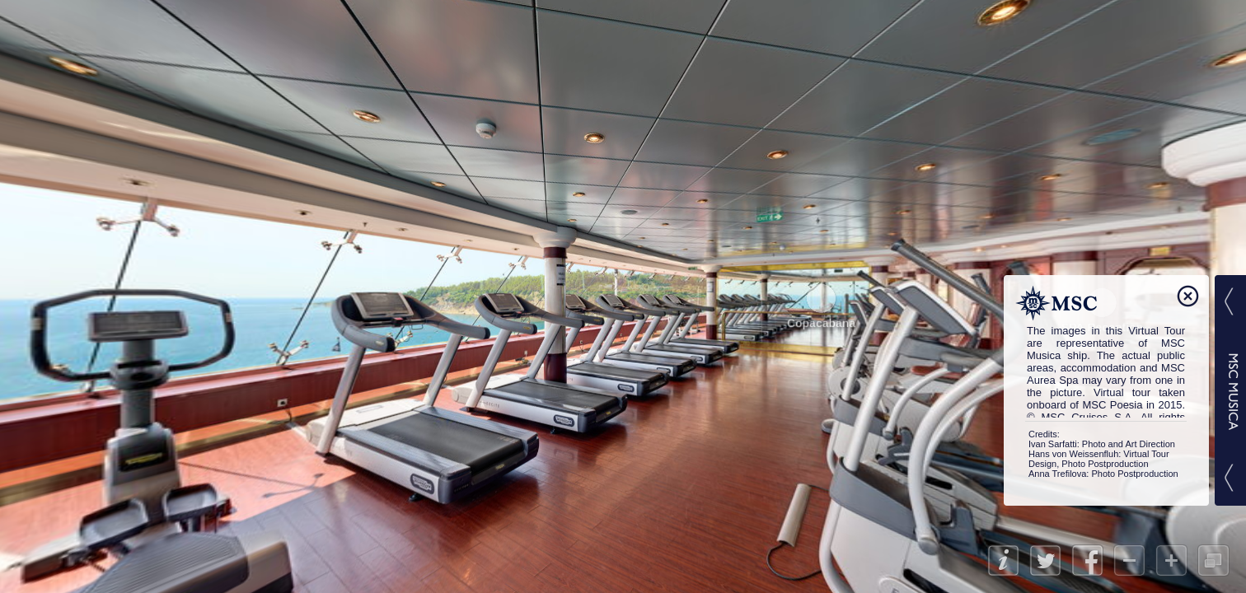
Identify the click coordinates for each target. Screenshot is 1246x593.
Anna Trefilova (1057, 474)
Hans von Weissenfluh (1073, 454)
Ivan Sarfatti (1052, 444)
